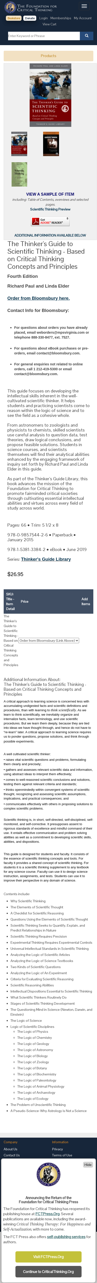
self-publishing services (66, 1236)
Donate (30, 18)
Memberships (60, 18)
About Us (10, 1149)
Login (43, 18)
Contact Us (12, 1155)
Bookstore (14, 18)
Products (48, 55)
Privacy (57, 1149)
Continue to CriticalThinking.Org (48, 1271)
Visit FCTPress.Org (48, 1256)
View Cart (49, 24)
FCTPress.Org (48, 1213)
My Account (83, 18)
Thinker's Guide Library (46, 559)
